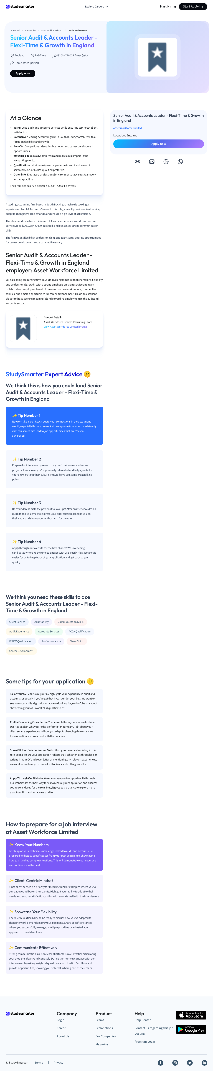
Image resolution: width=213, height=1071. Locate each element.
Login (60, 1020)
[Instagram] (175, 1063)
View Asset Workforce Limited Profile (65, 327)
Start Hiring (167, 6)
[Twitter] (190, 1063)
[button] (137, 161)
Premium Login (145, 1041)
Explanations (104, 1028)
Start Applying (193, 6)
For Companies (106, 1036)
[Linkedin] (204, 1063)
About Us (63, 1036)
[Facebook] (160, 1063)
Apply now (23, 73)
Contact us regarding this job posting (154, 1031)
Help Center (143, 1020)
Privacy (58, 1062)
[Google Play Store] (191, 1029)
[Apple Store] (191, 1015)
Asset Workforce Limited (127, 128)
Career (61, 1028)
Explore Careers (97, 6)
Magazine (102, 1044)
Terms (39, 1062)
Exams (100, 1020)
